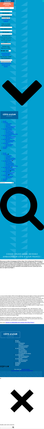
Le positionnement (10, 127)
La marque (5, 122)
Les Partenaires (6, 139)
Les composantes (10, 131)
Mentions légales (15, 370)
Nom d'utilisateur (5, 9)
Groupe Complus (26, 369)
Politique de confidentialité (26, 370)
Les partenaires (18, 358)
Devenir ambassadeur (11, 136)
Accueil (4, 121)
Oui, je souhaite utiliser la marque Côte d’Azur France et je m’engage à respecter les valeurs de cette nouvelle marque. (6, 39)
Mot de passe (5, 13)
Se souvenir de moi (6, 16)
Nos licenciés (9, 145)
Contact (5, 148)
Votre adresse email (6, 29)
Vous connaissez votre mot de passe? (5, 65)
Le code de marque (7, 128)
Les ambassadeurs (7, 135)
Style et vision (9, 130)
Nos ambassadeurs (10, 138)
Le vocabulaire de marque (12, 134)
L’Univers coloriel (10, 132)
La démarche (9, 123)
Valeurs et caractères (11, 126)
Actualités (5, 147)
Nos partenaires (9, 141)
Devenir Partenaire (10, 140)
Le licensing (5, 143)
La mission (8, 125)
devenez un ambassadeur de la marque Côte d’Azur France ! (20, 322)
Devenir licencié (9, 144)
